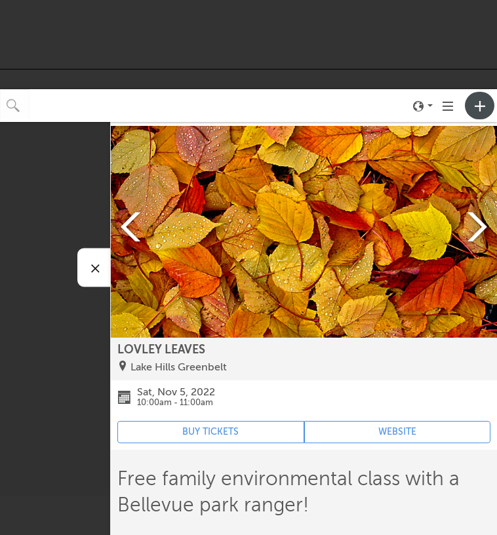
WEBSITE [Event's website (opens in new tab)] (397, 432)
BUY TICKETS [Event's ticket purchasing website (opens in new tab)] (210, 432)
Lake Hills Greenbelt (178, 367)
